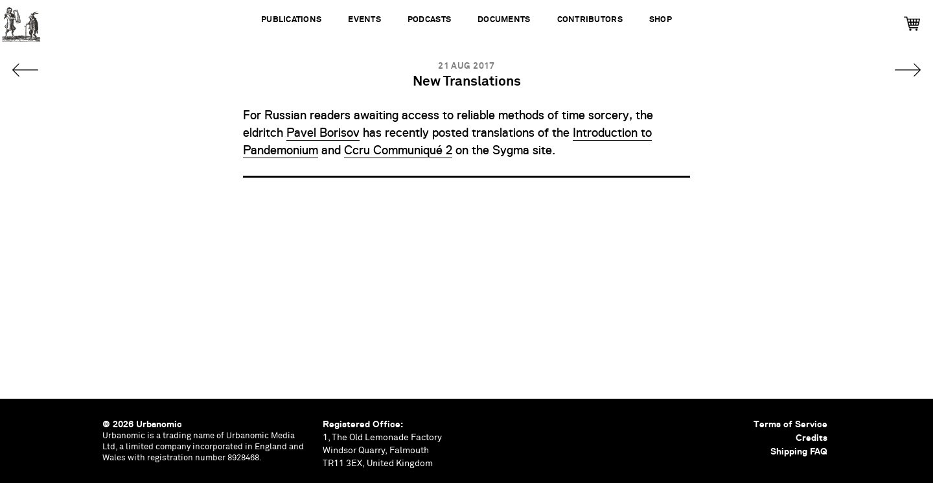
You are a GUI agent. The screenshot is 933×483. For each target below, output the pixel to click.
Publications (291, 20)
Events (364, 20)
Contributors (590, 20)
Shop (660, 20)
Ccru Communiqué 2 (398, 150)
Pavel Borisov (323, 133)
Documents (504, 20)
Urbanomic (21, 21)
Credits (811, 437)
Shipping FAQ (798, 451)
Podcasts (429, 20)
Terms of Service (790, 424)
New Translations (467, 82)
